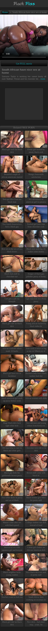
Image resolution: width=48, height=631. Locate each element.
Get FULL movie (24, 63)
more (41, 79)
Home (5, 12)
